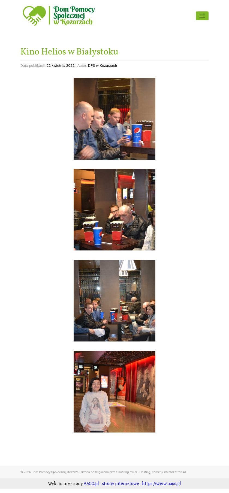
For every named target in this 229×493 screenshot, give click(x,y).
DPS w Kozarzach (102, 65)
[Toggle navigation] (202, 15)
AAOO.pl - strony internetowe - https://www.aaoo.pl (132, 483)
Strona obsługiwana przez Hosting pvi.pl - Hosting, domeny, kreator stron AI (133, 472)
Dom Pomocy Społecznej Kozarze (55, 472)
